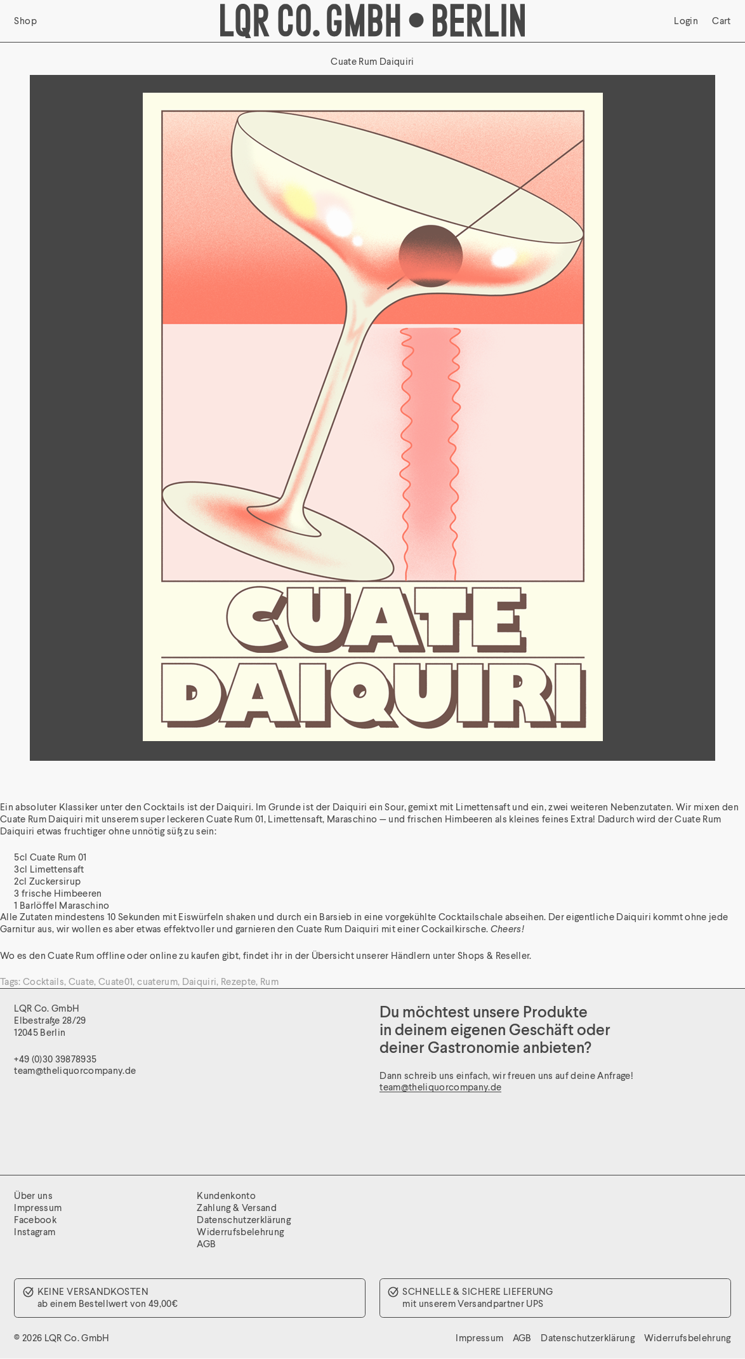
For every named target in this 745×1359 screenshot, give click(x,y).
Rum (269, 981)
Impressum (38, 1207)
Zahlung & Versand (237, 1207)
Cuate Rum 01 (234, 818)
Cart (721, 21)
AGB (206, 1243)
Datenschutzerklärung (244, 1219)
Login (686, 21)
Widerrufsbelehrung (240, 1231)
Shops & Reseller (493, 955)
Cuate (82, 981)
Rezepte (238, 981)
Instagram (34, 1231)
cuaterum (157, 981)
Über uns (33, 1195)
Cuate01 (115, 981)
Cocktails (43, 981)
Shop (25, 21)
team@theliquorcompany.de (440, 1086)
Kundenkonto (226, 1195)
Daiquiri (199, 981)
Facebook (35, 1219)
